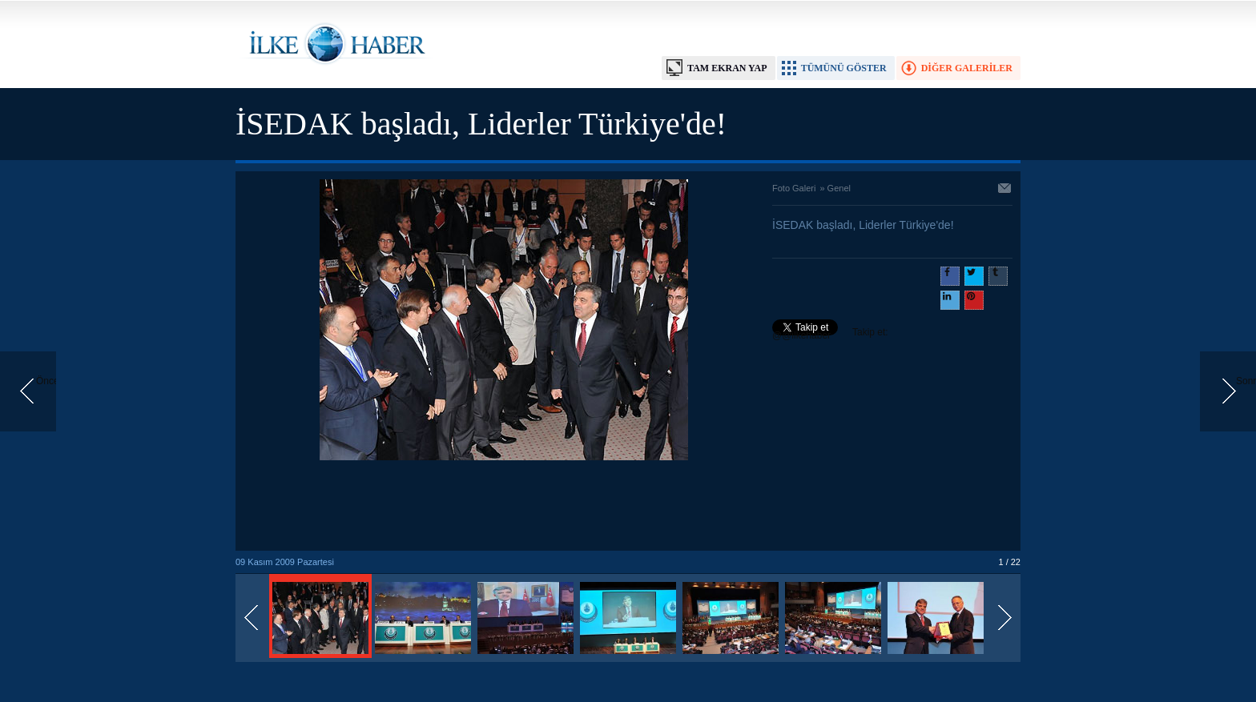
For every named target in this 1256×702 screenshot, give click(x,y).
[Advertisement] (503, 507)
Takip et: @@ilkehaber (830, 334)
